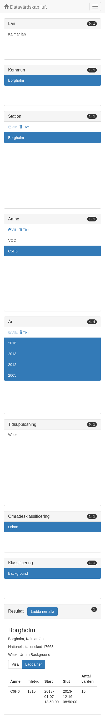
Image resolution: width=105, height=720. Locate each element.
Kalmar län (17, 34)
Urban (13, 527)
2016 (12, 343)
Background (18, 573)
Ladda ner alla (42, 611)
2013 (12, 354)
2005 (12, 375)
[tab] (52, 611)
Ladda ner (33, 664)
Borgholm (16, 80)
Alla (13, 230)
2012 (12, 364)
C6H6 (13, 251)
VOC (12, 240)
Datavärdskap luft (25, 7)
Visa (15, 664)
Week (13, 435)
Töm (24, 127)
